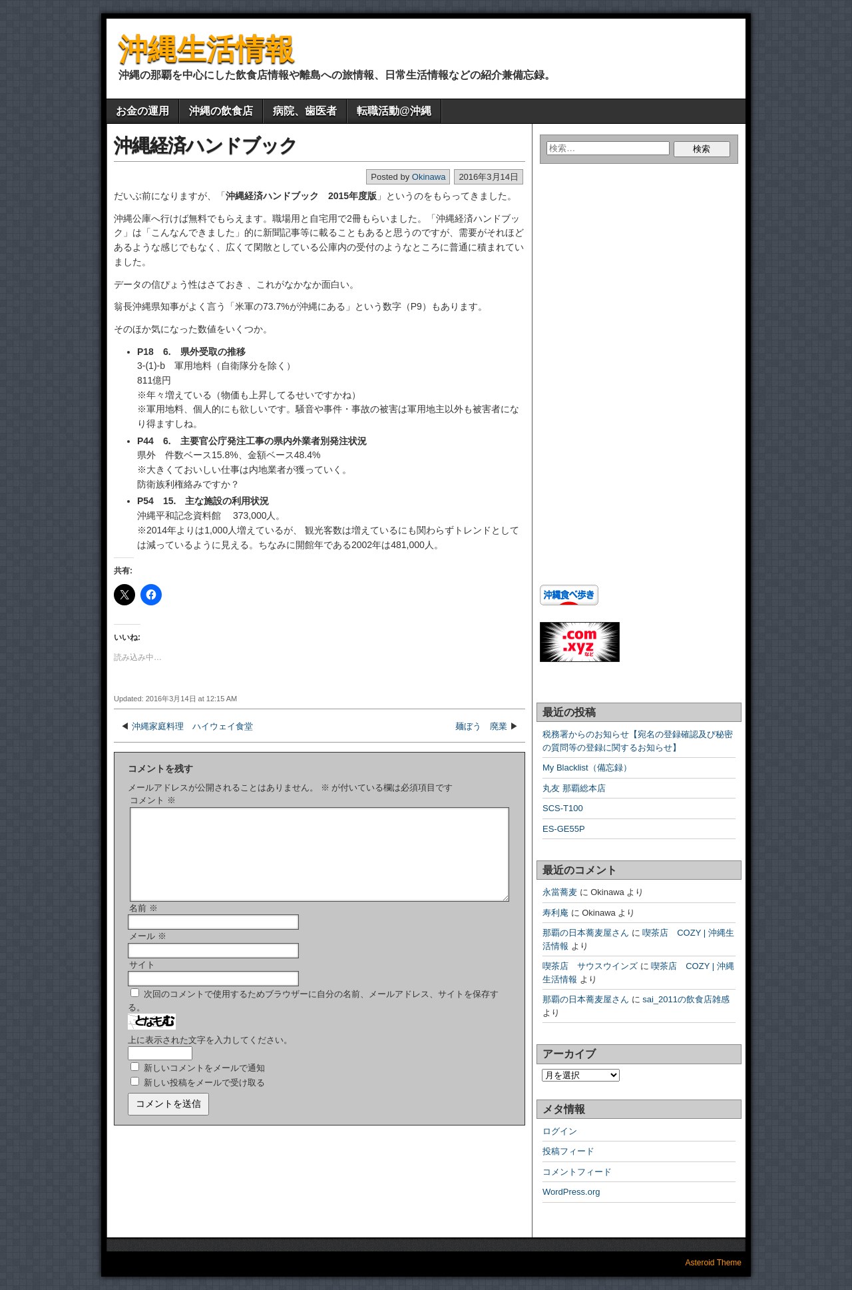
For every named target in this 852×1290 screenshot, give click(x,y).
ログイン (559, 1131)
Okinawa (429, 177)
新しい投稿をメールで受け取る (204, 1099)
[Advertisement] (623, 295)
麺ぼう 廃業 (481, 726)
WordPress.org (571, 1192)
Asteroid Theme (714, 1262)
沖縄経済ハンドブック (206, 145)
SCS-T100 (562, 808)
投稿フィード (568, 1151)
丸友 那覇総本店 (574, 788)
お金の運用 (142, 111)
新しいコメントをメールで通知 (204, 1084)
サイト (142, 981)
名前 (143, 924)
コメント (153, 800)
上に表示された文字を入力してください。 (210, 1056)
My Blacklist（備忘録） (587, 768)
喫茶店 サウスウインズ (590, 966)
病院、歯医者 (305, 111)
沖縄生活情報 (206, 49)
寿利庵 (555, 913)
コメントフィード (577, 1172)
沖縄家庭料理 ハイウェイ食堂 (192, 726)
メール (147, 952)
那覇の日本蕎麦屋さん (585, 933)
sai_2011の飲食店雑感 (686, 999)
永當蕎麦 (559, 892)
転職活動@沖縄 (394, 111)
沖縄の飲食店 (221, 111)
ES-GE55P (563, 829)
